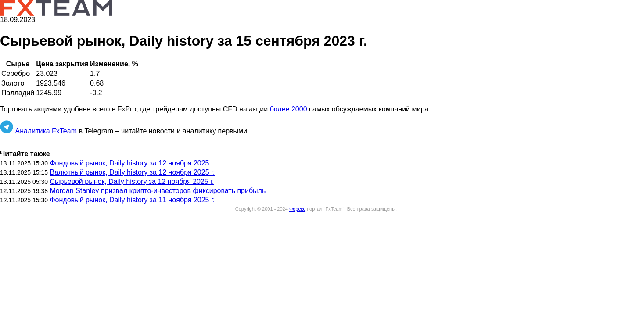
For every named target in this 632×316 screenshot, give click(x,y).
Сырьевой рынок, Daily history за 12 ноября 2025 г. (132, 181)
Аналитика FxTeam (46, 131)
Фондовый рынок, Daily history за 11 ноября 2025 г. (132, 200)
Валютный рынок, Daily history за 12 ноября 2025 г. (132, 172)
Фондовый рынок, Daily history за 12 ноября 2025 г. (132, 163)
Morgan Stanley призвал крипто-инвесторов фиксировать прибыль (158, 190)
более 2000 (288, 109)
